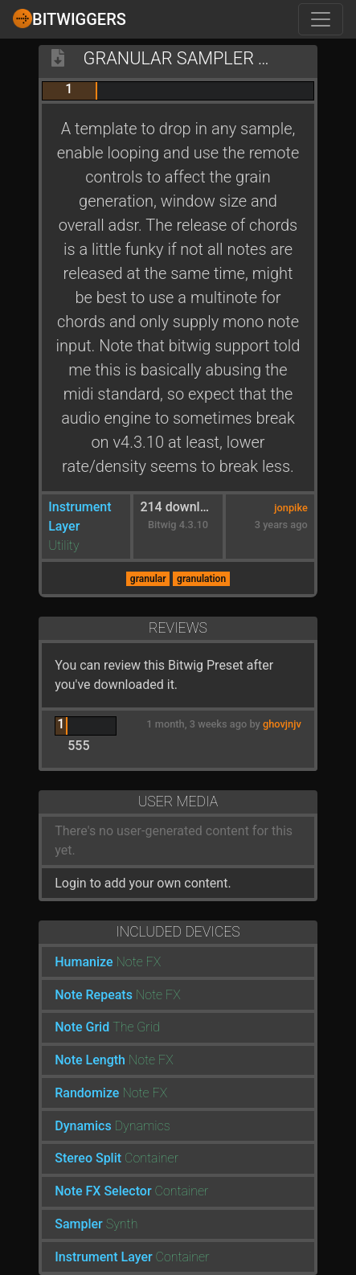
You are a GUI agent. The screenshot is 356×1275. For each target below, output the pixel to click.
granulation (201, 578)
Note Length (90, 1060)
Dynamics (83, 1126)
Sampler (79, 1224)
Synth (122, 1224)
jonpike (290, 508)
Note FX (139, 962)
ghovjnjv (282, 724)
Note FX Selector (103, 1191)
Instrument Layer (103, 1257)
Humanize (84, 962)
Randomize (87, 1093)
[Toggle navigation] (320, 19)
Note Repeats (94, 994)
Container (151, 1158)
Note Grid (82, 1027)
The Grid (136, 1027)
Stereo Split (88, 1158)
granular (148, 578)
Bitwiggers (69, 18)
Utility (63, 545)
